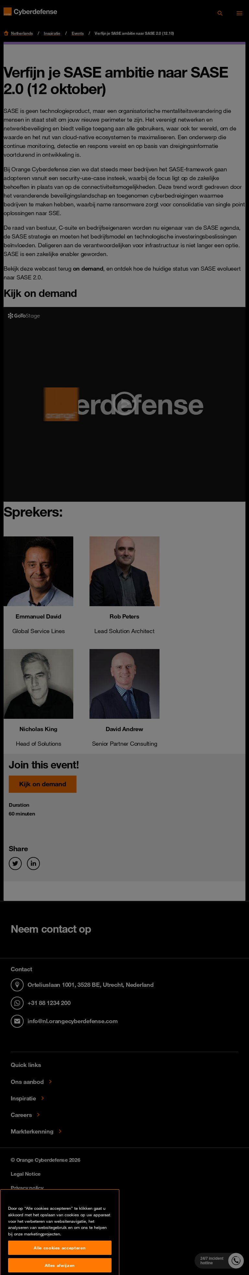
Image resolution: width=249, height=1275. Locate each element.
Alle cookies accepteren (60, 1262)
